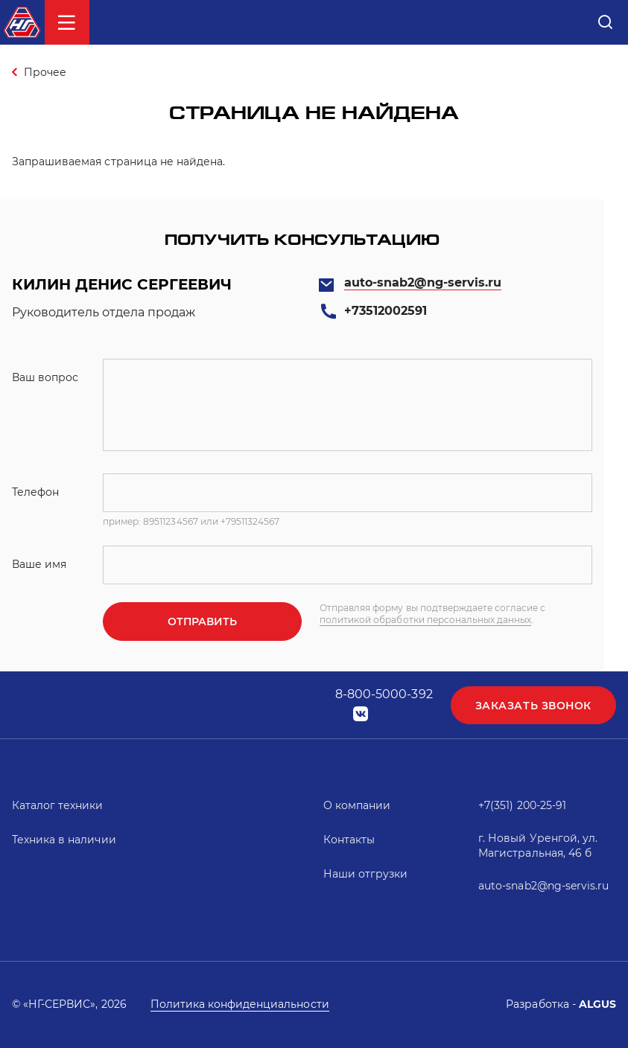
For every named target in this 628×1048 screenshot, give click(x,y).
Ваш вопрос (45, 377)
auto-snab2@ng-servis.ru (423, 282)
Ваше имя (39, 564)
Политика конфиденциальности (239, 1004)
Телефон (35, 492)
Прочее (45, 72)
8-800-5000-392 (384, 694)
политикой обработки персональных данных (425, 619)
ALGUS (597, 1004)
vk (360, 714)
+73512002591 (385, 311)
